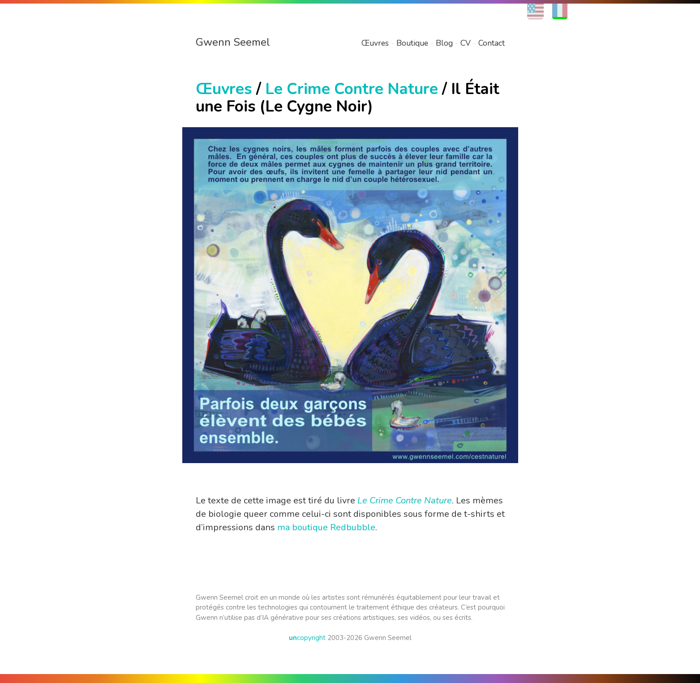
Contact (491, 43)
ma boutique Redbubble (326, 527)
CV (465, 43)
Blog (444, 43)
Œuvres (375, 43)
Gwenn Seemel (233, 42)
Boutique (412, 43)
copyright (307, 637)
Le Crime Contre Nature (351, 88)
